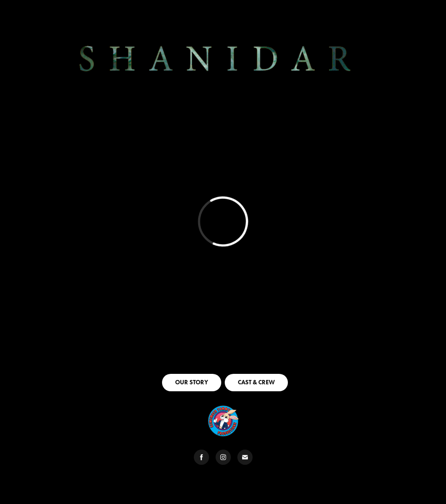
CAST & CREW (256, 382)
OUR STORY (191, 382)
